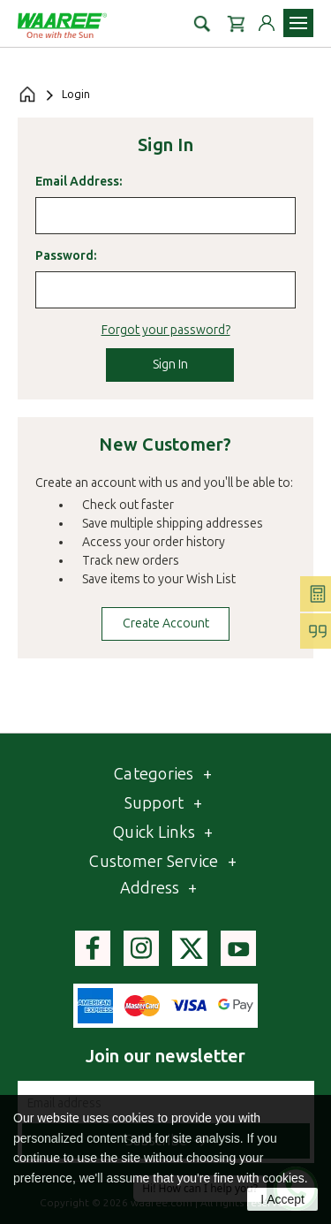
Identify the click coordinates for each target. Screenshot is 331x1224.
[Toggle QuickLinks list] (208, 833)
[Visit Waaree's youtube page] (238, 948)
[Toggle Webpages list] (197, 804)
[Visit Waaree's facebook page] (92, 948)
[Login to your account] (267, 23)
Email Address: (78, 181)
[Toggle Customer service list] (232, 862)
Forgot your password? (166, 330)
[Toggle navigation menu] (298, 23)
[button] (202, 23)
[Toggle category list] (207, 774)
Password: (65, 255)
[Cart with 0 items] (235, 23)
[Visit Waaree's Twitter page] (189, 948)
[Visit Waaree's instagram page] (141, 948)
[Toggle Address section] (192, 888)
